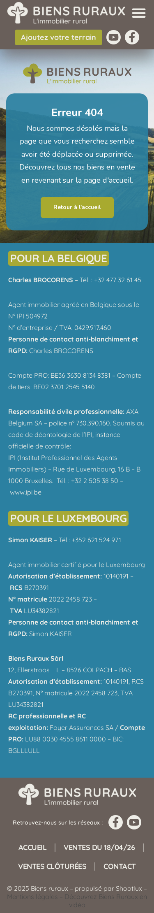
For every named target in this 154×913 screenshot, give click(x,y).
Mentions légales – (35, 896)
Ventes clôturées (52, 866)
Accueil (32, 847)
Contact (119, 866)
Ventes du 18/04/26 (99, 847)
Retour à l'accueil (77, 207)
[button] (139, 13)
